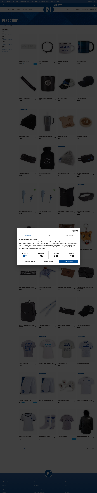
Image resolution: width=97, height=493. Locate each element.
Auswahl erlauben (48, 261)
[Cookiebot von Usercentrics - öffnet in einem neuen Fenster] (72, 231)
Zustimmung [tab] (28, 235)
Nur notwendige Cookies (28, 261)
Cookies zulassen (68, 261)
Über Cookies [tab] (69, 235)
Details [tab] (48, 235)
